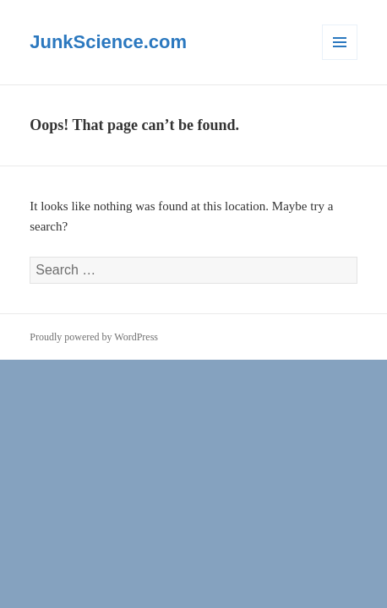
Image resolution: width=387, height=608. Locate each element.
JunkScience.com (108, 41)
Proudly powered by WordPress (94, 337)
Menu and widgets (340, 59)
